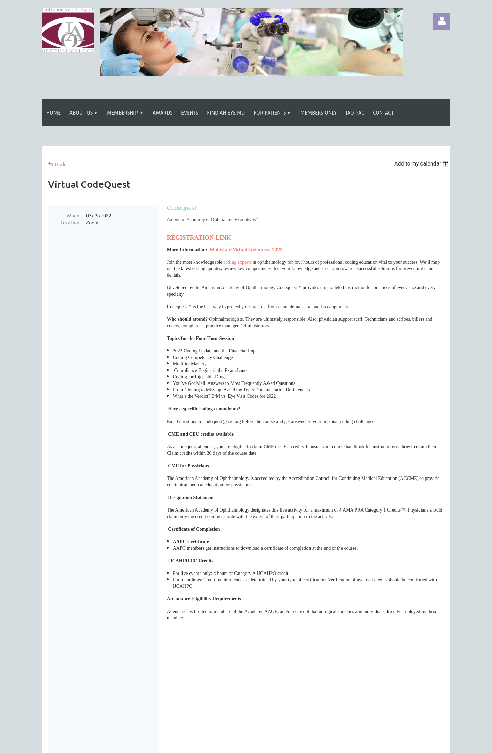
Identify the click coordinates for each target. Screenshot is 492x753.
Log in (441, 21)
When (73, 215)
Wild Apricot (369, 744)
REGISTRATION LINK (199, 237)
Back (60, 164)
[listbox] (422, 163)
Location (70, 222)
